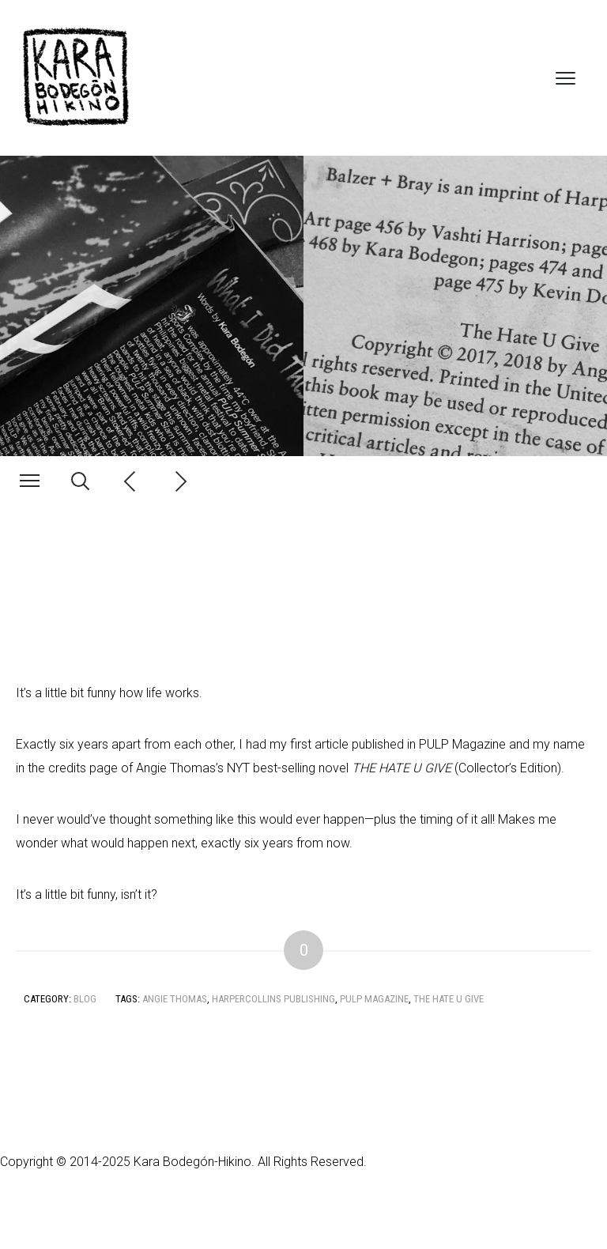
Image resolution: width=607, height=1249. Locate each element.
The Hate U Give (448, 999)
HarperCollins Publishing (273, 999)
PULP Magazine (374, 999)
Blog (85, 999)
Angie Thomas (174, 999)
